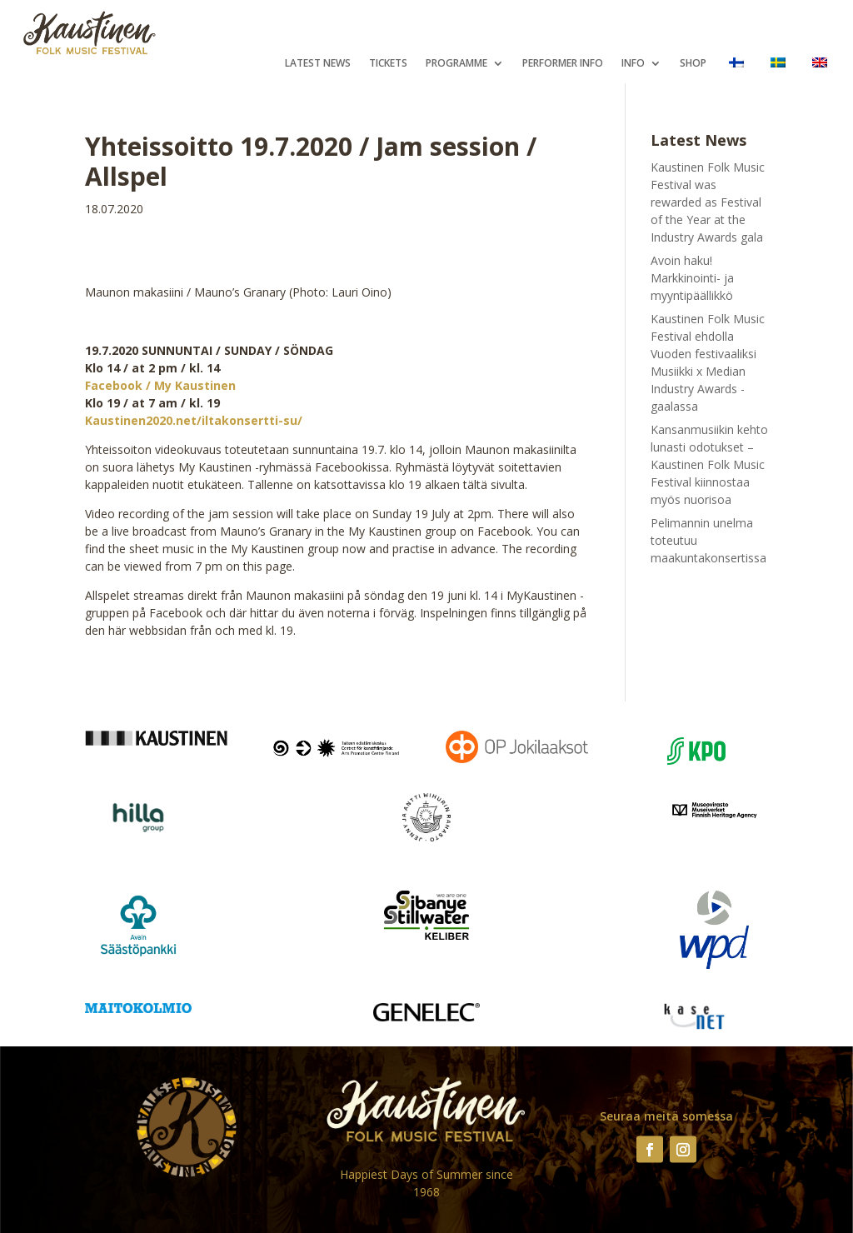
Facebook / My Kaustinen (160, 385)
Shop (693, 63)
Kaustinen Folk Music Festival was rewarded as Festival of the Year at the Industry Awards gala (708, 202)
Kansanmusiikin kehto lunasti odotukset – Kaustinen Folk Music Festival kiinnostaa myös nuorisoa (709, 464)
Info (633, 63)
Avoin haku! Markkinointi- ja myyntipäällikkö (692, 277)
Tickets (388, 63)
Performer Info (562, 63)
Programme (456, 63)
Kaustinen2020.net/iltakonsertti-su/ (193, 420)
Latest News (318, 63)
